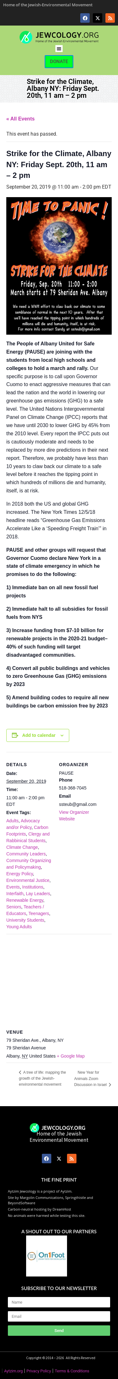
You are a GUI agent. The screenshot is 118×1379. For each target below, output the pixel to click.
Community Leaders (26, 853)
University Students (25, 920)
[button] (59, 48)
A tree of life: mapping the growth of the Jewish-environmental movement (42, 1078)
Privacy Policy (38, 1371)
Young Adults (19, 926)
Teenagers (39, 913)
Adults (12, 820)
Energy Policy (19, 873)
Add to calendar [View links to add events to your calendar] (39, 735)
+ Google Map (71, 1056)
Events (13, 886)
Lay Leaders (38, 893)
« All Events (20, 118)
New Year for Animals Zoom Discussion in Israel (91, 1078)
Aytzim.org (13, 1371)
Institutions (32, 886)
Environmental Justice (27, 880)
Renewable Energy (24, 900)
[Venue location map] (59, 980)
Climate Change (22, 847)
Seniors (13, 906)
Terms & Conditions (72, 1371)
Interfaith (14, 893)
